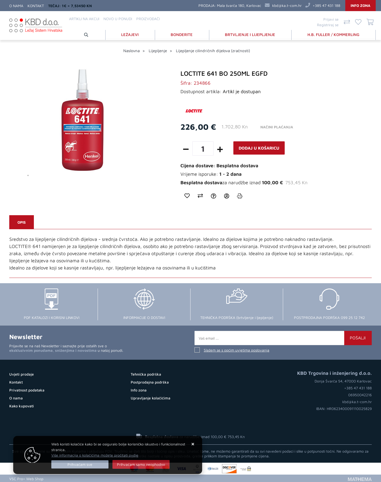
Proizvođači (148, 18)
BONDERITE (183, 34)
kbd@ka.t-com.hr (287, 5)
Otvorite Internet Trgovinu (68, 478)
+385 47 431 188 (326, 5)
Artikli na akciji (84, 18)
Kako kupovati (21, 405)
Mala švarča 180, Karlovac (239, 5)
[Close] (79, 464)
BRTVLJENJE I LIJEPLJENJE (250, 34)
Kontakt (36, 5)
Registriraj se (328, 24)
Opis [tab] (21, 221)
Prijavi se (331, 19)
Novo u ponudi (117, 18)
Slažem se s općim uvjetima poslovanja (236, 349)
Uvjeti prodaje (21, 373)
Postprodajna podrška (150, 381)
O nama (16, 5)
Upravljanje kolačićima (150, 397)
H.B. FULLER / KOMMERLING (334, 34)
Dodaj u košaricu (259, 147)
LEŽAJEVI (131, 34)
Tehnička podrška (146, 373)
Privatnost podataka (26, 389)
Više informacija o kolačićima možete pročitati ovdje (94, 455)
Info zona (360, 5)
